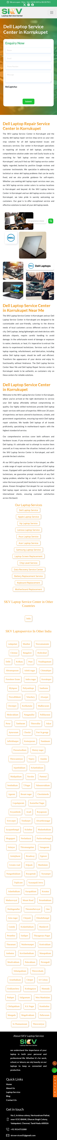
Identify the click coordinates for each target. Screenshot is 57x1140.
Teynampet (46, 874)
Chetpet (29, 980)
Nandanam (45, 741)
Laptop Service (13, 1092)
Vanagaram (44, 847)
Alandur (43, 759)
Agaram (11, 794)
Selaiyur (11, 847)
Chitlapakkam (14, 1006)
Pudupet (10, 997)
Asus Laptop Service (29, 536)
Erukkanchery (13, 989)
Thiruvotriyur (38, 1024)
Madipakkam (16, 776)
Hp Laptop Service (29, 523)
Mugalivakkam (27, 1015)
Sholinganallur (13, 909)
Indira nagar (31, 679)
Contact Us (11, 1100)
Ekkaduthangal (42, 918)
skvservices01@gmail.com (23, 1135)
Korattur (45, 891)
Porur (8, 723)
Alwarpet (44, 697)
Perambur (11, 936)
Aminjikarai (15, 856)
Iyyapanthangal (12, 829)
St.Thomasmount (20, 1024)
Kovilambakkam (27, 953)
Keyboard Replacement (28, 582)
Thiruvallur (35, 723)
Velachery (30, 697)
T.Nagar (26, 785)
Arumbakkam (15, 980)
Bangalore (27, 653)
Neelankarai (26, 838)
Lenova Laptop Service (28, 530)
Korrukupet (46, 679)
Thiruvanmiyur (16, 759)
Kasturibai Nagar (37, 803)
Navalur (30, 776)
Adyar (48, 723)
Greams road (14, 865)
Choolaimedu (43, 794)
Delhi (8, 662)
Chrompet (12, 706)
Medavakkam (12, 715)
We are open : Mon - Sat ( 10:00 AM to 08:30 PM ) (30, 2)
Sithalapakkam (20, 971)
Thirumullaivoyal (32, 909)
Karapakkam (30, 891)
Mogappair (10, 838)
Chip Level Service (28, 562)
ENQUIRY (55, 1086)
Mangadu (12, 1015)
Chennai (13, 653)
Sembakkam (12, 785)
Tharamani (11, 944)
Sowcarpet (11, 821)
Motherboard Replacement (28, 589)
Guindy (12, 927)
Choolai (27, 732)
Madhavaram (43, 706)
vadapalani (12, 644)
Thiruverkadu (37, 971)
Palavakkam (30, 962)
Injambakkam (19, 768)
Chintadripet (46, 670)
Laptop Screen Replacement (29, 556)
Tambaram (20, 723)
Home (9, 1084)
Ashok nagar (29, 670)
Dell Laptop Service (28, 510)
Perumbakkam (45, 900)
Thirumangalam (27, 847)
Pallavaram (44, 1015)
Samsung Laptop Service (28, 549)
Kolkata (19, 662)
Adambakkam (14, 891)
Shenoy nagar (38, 750)
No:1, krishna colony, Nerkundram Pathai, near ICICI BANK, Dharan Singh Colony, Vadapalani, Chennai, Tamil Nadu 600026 (30, 1119)
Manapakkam (45, 953)
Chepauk (27, 918)
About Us (10, 1088)
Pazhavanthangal (44, 838)
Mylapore (13, 688)
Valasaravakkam (43, 785)
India (28, 618)
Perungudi (45, 962)
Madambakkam (44, 829)
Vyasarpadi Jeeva (35, 882)
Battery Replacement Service (28, 576)
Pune (30, 662)
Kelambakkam (37, 768)
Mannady (46, 989)
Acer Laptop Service (28, 543)
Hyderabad (42, 653)
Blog (8, 1096)
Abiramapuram (12, 670)
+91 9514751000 (19, 1129)
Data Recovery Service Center (28, 569)
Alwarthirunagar (43, 821)
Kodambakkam (27, 927)
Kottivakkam (45, 944)
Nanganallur (29, 715)
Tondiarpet (26, 821)
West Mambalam (42, 997)
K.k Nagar (29, 1006)
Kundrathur (44, 1006)
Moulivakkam (13, 962)
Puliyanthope (28, 688)
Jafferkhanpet (13, 741)
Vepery (31, 759)
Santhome (44, 688)
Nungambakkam (13, 874)
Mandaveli (43, 927)
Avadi (28, 812)
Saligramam (25, 997)
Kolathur (28, 829)
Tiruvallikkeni (15, 697)
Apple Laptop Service (28, 516)
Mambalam (43, 865)
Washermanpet (27, 944)
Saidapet (24, 936)
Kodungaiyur (30, 989)
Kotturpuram (29, 741)
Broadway (30, 856)
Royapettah (31, 874)
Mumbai (26, 644)
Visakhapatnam (44, 662)
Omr (48, 909)
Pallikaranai (45, 715)
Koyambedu (15, 812)
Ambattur (10, 953)
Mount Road (28, 900)
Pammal (43, 776)
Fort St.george (42, 732)
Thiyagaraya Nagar (42, 936)
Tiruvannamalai (42, 644)
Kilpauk (29, 865)
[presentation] (25, 93)
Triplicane (18, 882)
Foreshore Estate (13, 679)
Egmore (43, 856)
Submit (28, 101)
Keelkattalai (27, 706)
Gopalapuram (18, 803)
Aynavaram (13, 732)
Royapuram (42, 812)
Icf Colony (43, 980)
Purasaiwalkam (19, 750)
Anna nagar (13, 918)
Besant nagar (26, 794)
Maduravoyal (11, 900)
